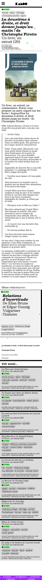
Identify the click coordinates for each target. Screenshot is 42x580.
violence (6, 550)
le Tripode (6, 400)
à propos (7, 576)
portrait (23, 380)
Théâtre (31, 488)
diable (35, 512)
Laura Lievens (22, 454)
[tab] (7, 338)
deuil (12, 12)
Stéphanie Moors (25, 474)
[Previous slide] (1, 314)
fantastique (7, 512)
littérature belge (22, 326)
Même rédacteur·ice (13, 287)
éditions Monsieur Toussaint (23, 444)
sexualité (15, 529)
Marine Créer (21, 386)
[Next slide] (39, 314)
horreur (18, 512)
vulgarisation (8, 329)
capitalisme (15, 423)
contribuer (35, 576)
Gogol (5, 488)
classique (21, 488)
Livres (6, 9)
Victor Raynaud (21, 430)
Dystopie (28, 447)
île (3, 467)
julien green (7, 532)
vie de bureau (8, 426)
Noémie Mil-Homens (22, 407)
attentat (14, 553)
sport (23, 15)
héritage (20, 12)
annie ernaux (8, 377)
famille (32, 380)
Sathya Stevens (21, 515)
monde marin (32, 471)
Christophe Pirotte (10, 15)
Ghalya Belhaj (20, 557)
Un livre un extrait (12, 47)
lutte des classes (10, 380)
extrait (5, 12)
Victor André (24, 495)
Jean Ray (27, 512)
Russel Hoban (16, 447)
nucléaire (6, 450)
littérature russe (9, 491)
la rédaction (21, 576)
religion (5, 529)
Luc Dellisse (7, 471)
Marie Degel (8, 46)
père (18, 377)
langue (5, 444)
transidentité (19, 400)
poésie (29, 550)
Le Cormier (19, 471)
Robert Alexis (32, 400)
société (26, 423)
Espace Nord (7, 326)
